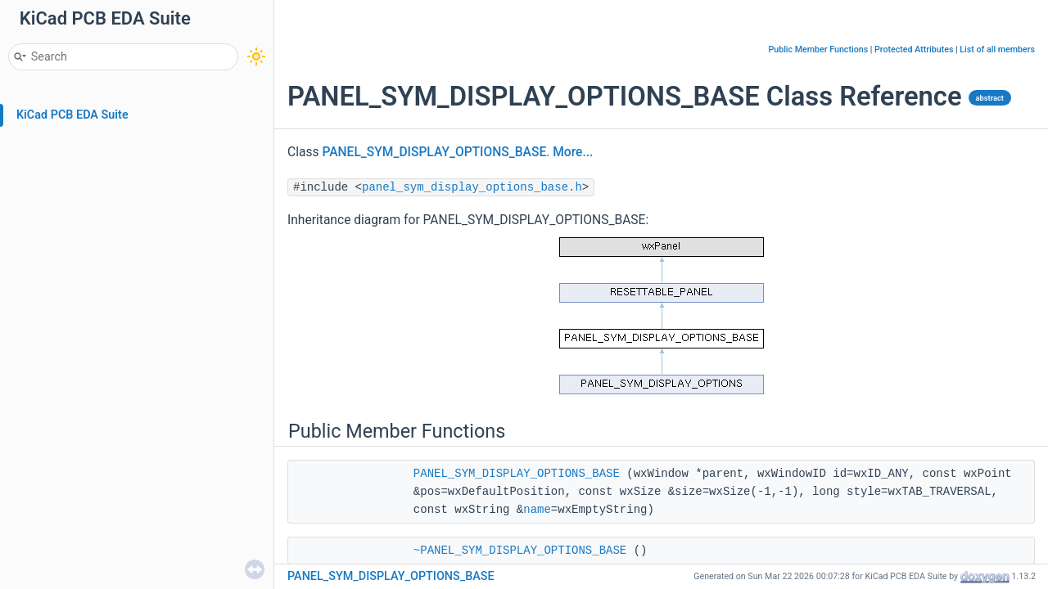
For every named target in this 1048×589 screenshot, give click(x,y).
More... (573, 152)
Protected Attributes (913, 49)
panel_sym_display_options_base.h (472, 187)
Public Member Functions (818, 49)
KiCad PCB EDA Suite (72, 115)
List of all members (997, 49)
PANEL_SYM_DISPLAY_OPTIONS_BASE (434, 152)
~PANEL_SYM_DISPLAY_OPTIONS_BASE (519, 550)
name (537, 509)
